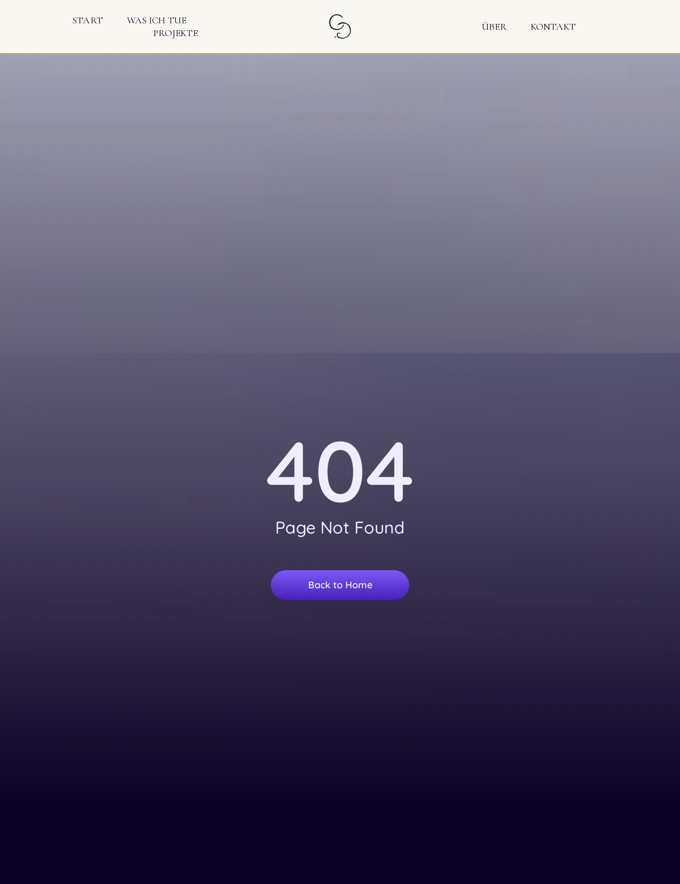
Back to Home (340, 585)
